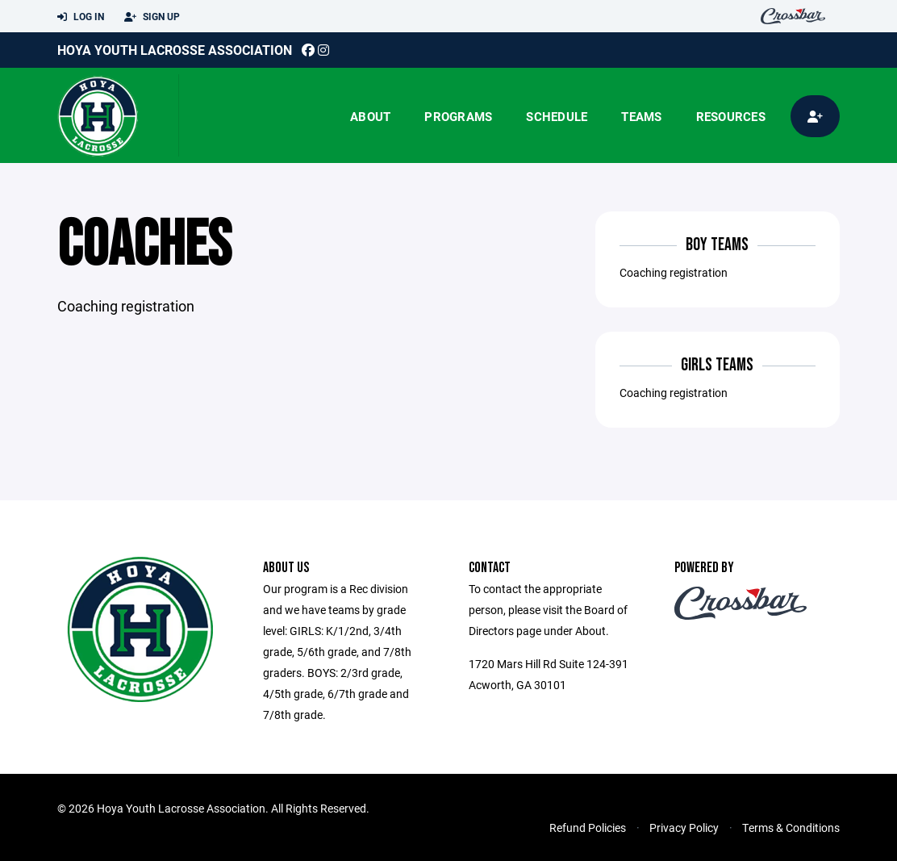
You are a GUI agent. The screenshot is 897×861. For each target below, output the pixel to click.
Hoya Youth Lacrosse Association (174, 49)
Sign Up (152, 17)
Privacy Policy (684, 827)
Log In (80, 17)
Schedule (556, 116)
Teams (641, 116)
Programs (458, 116)
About (370, 116)
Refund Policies (587, 827)
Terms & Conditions (791, 827)
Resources (731, 116)
